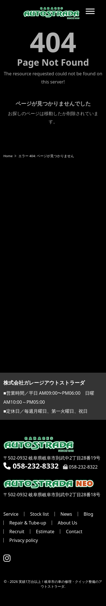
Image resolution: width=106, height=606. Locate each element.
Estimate (45, 531)
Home (8, 156)
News (66, 514)
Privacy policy (23, 540)
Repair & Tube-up (27, 523)
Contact (74, 531)
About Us (67, 523)
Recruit (16, 531)
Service (10, 514)
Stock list (39, 514)
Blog (88, 514)
